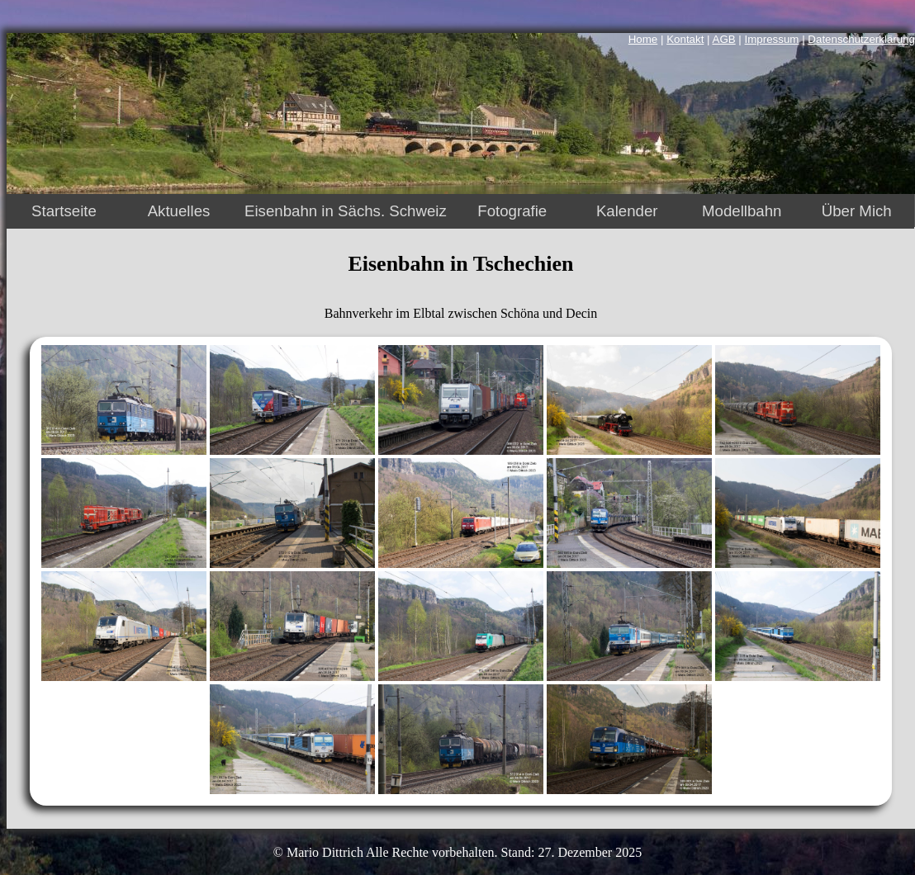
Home (643, 39)
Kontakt (685, 39)
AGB (724, 39)
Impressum (772, 39)
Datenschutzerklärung (861, 39)
